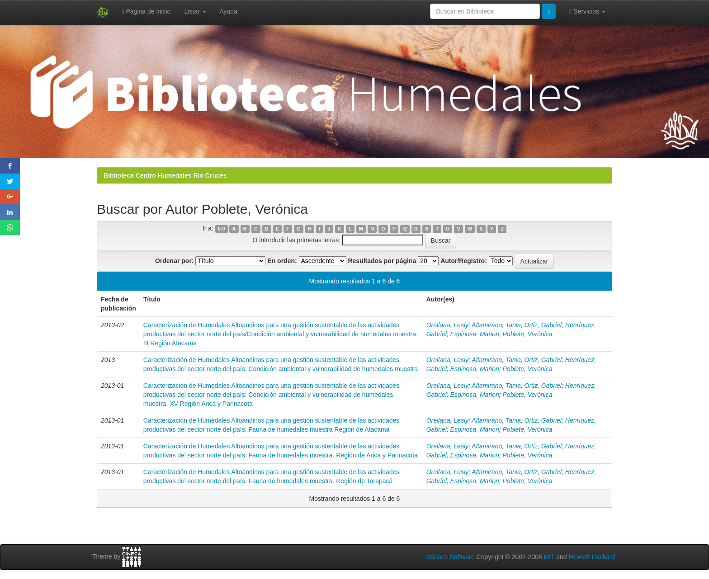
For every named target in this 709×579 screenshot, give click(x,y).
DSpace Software (450, 556)
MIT (549, 556)
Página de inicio (146, 11)
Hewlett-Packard (591, 556)
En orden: (282, 260)
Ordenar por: (174, 260)
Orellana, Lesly (447, 325)
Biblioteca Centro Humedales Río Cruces (165, 175)
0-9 (221, 228)
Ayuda (228, 11)
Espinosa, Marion (474, 334)
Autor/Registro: (463, 260)
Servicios (587, 11)
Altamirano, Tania (496, 325)
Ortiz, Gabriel (543, 325)
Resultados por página (382, 260)
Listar (195, 11)
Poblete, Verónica (528, 334)
